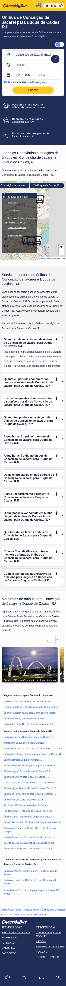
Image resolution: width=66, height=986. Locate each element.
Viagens (41, 951)
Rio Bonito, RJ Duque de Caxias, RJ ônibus (26, 805)
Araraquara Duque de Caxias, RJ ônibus (24, 742)
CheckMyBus (6, 909)
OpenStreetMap (48, 258)
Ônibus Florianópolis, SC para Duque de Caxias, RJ (30, 765)
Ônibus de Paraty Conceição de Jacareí (24, 718)
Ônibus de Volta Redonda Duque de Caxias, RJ (28, 848)
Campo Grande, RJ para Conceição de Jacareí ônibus (31, 707)
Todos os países (47, 957)
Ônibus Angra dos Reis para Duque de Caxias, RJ (29, 737)
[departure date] (24, 75)
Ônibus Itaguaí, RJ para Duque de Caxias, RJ (27, 771)
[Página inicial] (17, 6)
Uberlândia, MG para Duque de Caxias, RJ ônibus (29, 843)
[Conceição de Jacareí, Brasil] (37, 55)
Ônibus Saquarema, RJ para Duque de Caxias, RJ (29, 837)
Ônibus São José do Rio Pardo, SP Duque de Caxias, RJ (32, 822)
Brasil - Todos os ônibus (27, 909)
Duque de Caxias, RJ (47, 185)
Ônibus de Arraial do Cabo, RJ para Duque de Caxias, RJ (33, 748)
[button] (37, 240)
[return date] (49, 75)
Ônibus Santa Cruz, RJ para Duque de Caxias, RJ (29, 816)
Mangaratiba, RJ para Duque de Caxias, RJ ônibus (29, 782)
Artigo (41, 941)
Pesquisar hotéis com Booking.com (27, 82)
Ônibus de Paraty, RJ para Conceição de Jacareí (28, 724)
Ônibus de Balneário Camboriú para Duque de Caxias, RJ (33, 754)
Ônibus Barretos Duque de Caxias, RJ (23, 760)
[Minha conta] (38, 5)
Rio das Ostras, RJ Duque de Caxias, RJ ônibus (28, 811)
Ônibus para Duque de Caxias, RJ (30, 914)
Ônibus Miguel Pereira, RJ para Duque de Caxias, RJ (31, 788)
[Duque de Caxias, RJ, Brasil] (37, 65)
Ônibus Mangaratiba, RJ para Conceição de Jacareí (30, 712)
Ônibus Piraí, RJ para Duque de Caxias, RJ (26, 799)
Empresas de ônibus (50, 946)
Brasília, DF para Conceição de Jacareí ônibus (27, 701)
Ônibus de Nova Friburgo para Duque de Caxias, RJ (30, 794)
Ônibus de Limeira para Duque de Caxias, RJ (26, 777)
